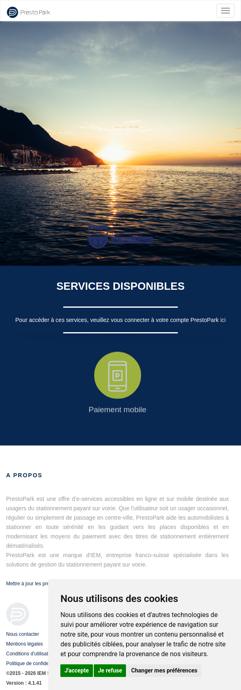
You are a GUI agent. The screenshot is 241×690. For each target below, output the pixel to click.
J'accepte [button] (76, 670)
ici (223, 320)
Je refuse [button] (110, 670)
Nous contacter (22, 634)
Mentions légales (24, 644)
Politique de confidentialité (34, 663)
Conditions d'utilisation (30, 654)
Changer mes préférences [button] (164, 670)
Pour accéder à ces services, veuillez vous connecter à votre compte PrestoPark (118, 320)
